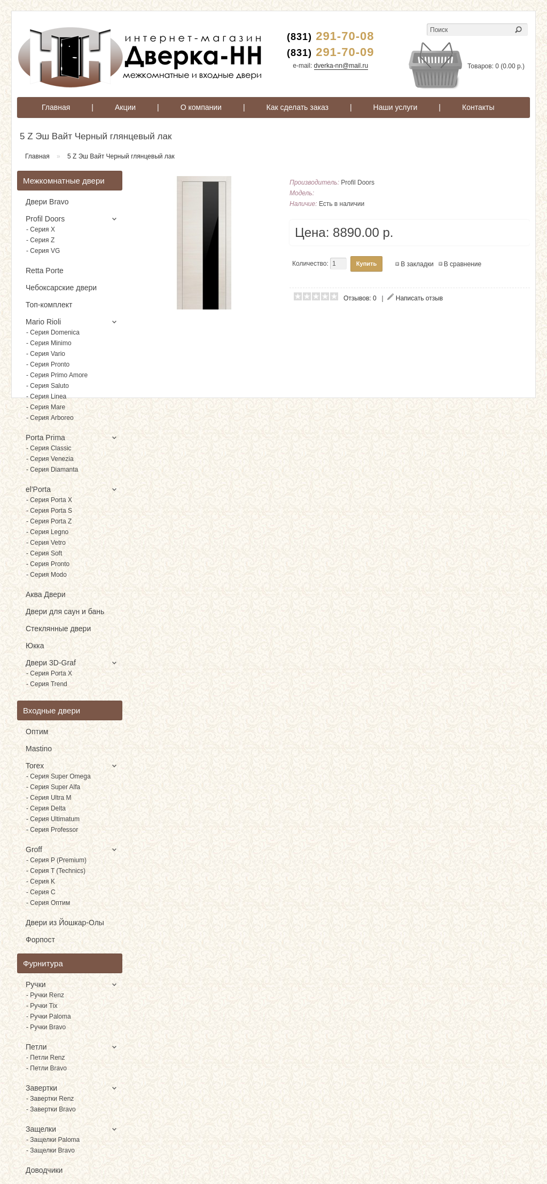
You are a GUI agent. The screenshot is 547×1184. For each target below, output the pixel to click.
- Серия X (40, 229)
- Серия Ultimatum (53, 819)
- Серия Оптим (48, 903)
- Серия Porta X (49, 500)
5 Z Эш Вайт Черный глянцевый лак (121, 156)
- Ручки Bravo (46, 1027)
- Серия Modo (46, 574)
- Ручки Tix (41, 1006)
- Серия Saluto (47, 386)
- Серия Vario (45, 353)
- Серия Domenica (53, 332)
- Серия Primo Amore (57, 375)
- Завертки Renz (50, 1098)
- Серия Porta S (49, 510)
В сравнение (462, 264)
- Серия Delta (46, 808)
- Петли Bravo (46, 1068)
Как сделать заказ (298, 107)
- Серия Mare (45, 407)
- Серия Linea (46, 396)
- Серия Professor (52, 829)
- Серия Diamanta (52, 469)
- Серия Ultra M (49, 797)
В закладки (417, 264)
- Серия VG (43, 251)
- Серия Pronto (47, 364)
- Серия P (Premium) (56, 860)
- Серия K (40, 881)
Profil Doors (357, 182)
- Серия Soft (44, 553)
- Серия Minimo (49, 343)
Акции (125, 107)
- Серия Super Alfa (53, 787)
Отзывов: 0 (360, 298)
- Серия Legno (47, 532)
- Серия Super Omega (58, 776)
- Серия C (41, 892)
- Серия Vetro (46, 542)
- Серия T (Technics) (55, 871)
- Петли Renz (45, 1057)
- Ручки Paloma (48, 1016)
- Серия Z (40, 240)
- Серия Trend (46, 684)
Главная (56, 107)
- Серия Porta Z (49, 521)
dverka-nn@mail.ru (341, 65)
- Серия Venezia (50, 459)
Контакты (478, 107)
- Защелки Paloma (53, 1139)
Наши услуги (395, 107)
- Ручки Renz (45, 995)
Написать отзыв (419, 298)
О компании (201, 107)
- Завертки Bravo (51, 1109)
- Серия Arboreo (50, 418)
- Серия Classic (49, 448)
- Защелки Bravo (50, 1150)
